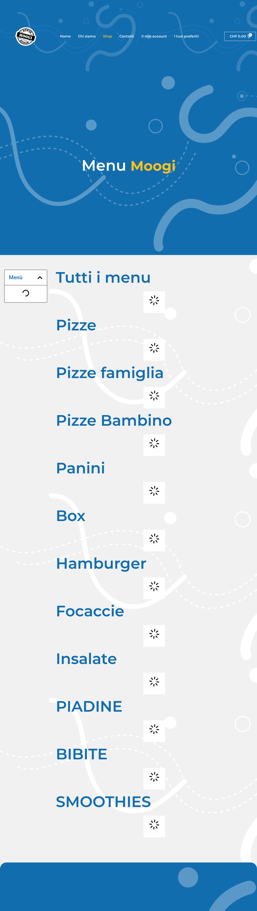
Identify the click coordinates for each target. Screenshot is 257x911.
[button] (40, 277)
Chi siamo (87, 36)
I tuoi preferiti (186, 36)
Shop (107, 36)
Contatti (126, 36)
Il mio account (154, 36)
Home (65, 36)
